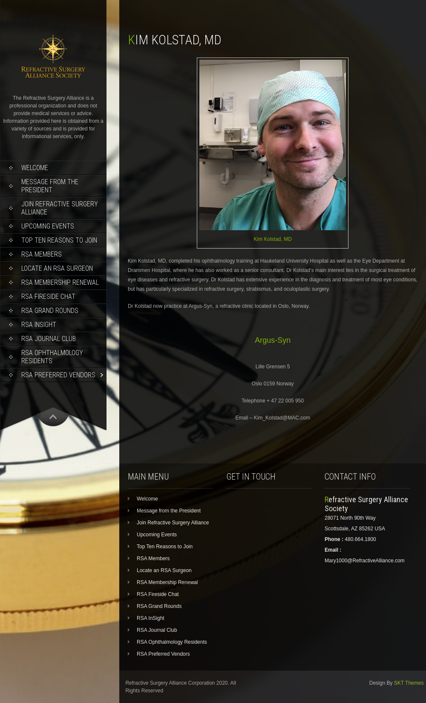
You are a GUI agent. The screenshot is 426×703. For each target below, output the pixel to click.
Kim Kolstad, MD (273, 239)
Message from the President (49, 186)
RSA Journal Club (48, 339)
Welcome (34, 168)
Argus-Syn (273, 340)
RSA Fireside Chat (48, 296)
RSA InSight (38, 325)
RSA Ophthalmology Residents (52, 357)
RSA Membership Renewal (60, 282)
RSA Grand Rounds (49, 311)
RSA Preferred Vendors (58, 375)
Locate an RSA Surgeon (57, 268)
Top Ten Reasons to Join (59, 240)
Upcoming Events (47, 226)
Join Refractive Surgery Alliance (59, 208)
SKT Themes (409, 683)
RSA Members (41, 254)
